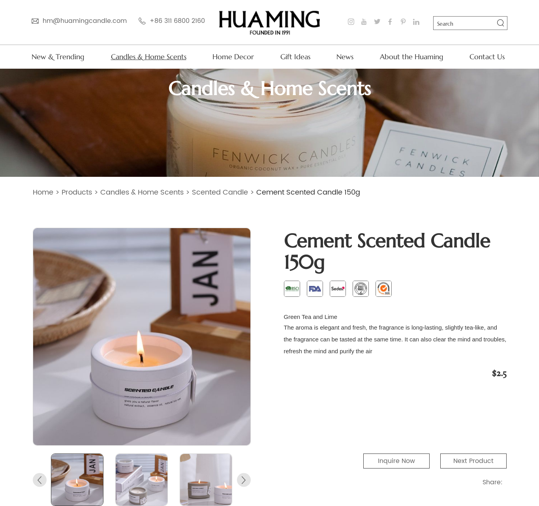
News (344, 56)
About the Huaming (411, 56)
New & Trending (58, 56)
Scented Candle (220, 192)
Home (43, 192)
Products (77, 192)
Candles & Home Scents (148, 56)
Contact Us (487, 56)
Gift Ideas (295, 56)
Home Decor (233, 56)
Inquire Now (396, 461)
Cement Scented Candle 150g (308, 192)
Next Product (473, 461)
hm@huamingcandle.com (85, 21)
